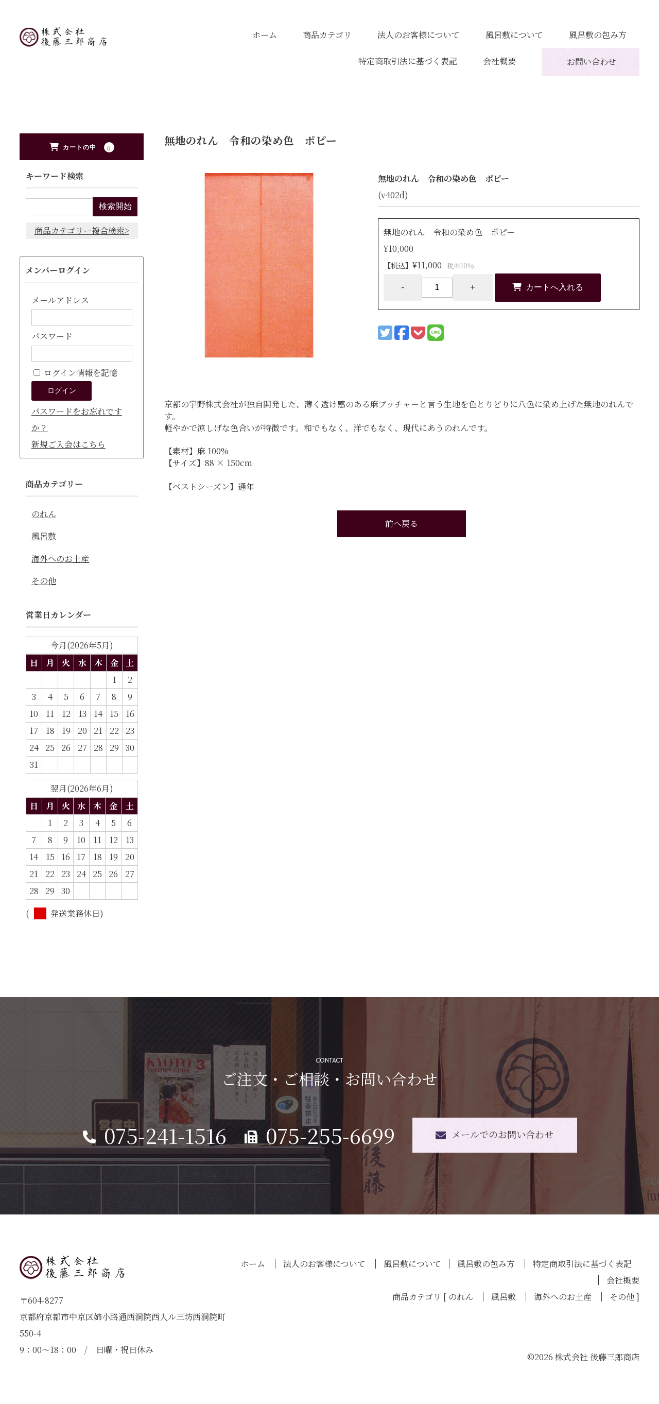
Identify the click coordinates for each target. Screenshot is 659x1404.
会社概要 (499, 61)
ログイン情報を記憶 (75, 373)
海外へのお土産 (60, 558)
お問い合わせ (591, 61)
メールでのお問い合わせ (502, 1134)
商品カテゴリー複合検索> (81, 230)
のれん (43, 514)
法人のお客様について (418, 35)
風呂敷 (43, 536)
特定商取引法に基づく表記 (407, 61)
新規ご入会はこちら (68, 444)
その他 (43, 581)
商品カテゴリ (327, 35)
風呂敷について (514, 35)
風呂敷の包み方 (598, 35)
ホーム (264, 35)
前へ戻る (401, 523)
